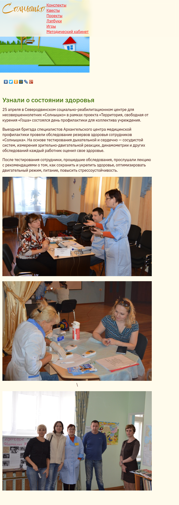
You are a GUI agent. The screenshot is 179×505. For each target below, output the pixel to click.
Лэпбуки (54, 21)
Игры (51, 26)
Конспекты (56, 5)
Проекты (54, 15)
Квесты (53, 10)
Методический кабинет (67, 31)
